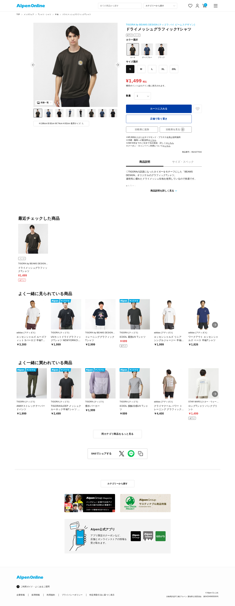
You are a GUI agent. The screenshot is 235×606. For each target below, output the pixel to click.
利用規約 (51, 595)
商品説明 (144, 161)
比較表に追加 (142, 129)
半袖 (56, 14)
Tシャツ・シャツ (44, 14)
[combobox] (120, 6)
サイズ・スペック (183, 161)
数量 (128, 95)
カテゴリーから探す (117, 483)
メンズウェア (29, 14)
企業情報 (21, 595)
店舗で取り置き (158, 118)
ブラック (161, 50)
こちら (153, 140)
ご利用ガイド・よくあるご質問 (35, 586)
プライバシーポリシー (72, 595)
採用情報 (36, 595)
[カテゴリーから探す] (160, 6)
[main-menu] (216, 6)
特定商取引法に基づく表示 (101, 595)
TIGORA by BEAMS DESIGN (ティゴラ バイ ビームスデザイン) (160, 24)
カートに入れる (158, 108)
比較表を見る (175, 129)
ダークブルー (147, 50)
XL (163, 69)
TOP (18, 14)
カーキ (133, 50)
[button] (33, 65)
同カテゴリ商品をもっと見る (117, 434)
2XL (174, 69)
